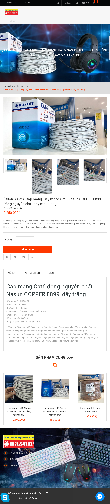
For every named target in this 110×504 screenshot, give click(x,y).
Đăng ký (26, 3)
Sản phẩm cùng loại (55, 357)
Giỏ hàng (92, 3)
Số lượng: (8, 240)
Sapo (34, 498)
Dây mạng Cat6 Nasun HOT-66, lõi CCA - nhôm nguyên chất (55, 411)
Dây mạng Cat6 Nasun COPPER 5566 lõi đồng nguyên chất (19, 411)
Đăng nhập (11, 3)
